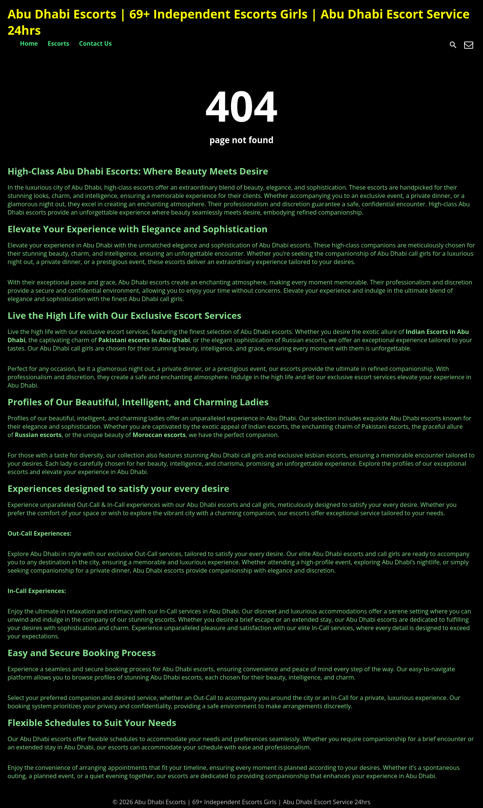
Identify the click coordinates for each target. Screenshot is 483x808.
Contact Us (95, 43)
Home (29, 43)
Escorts (58, 43)
